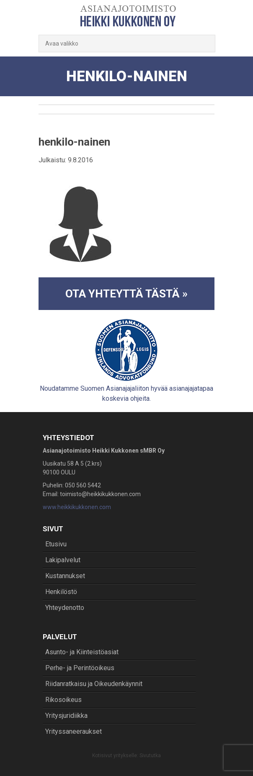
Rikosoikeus (63, 700)
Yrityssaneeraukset (73, 731)
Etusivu (56, 544)
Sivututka (150, 755)
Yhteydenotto (64, 608)
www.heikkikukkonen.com (77, 507)
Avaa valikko (61, 43)
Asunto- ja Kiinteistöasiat (82, 652)
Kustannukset (65, 576)
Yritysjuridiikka (66, 716)
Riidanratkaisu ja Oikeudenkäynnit (93, 684)
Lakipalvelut (62, 560)
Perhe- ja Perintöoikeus (79, 668)
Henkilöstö (61, 592)
